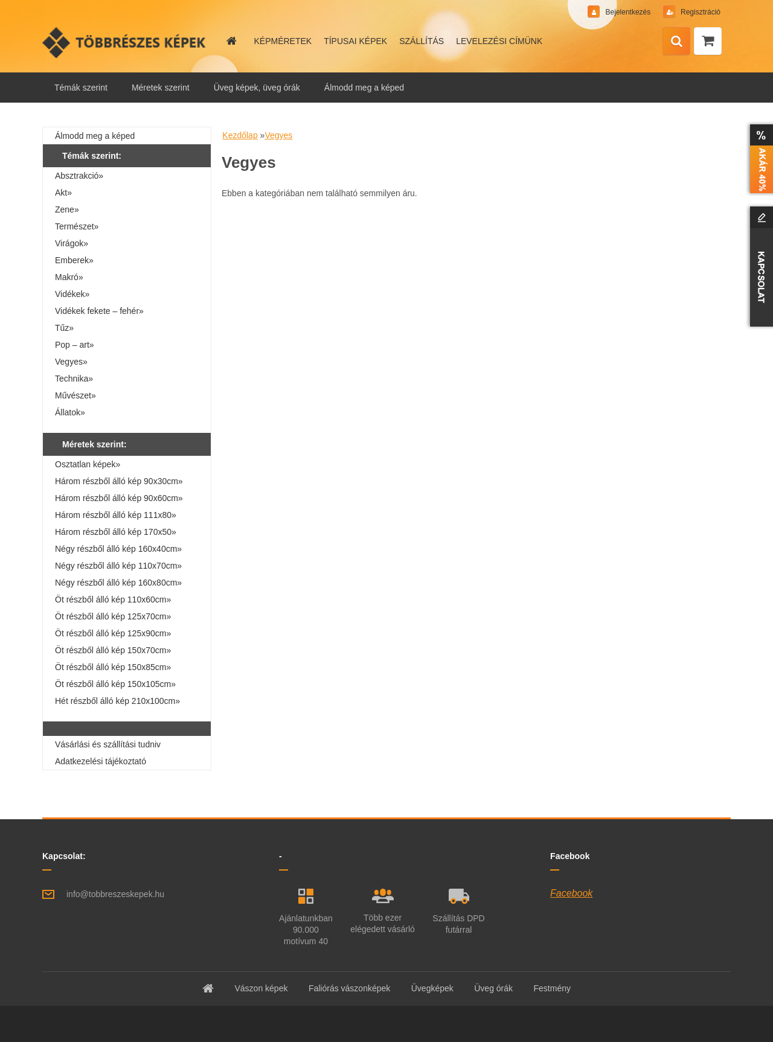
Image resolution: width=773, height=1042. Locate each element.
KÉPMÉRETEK (283, 41)
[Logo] (125, 42)
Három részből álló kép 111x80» (115, 515)
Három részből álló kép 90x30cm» (119, 481)
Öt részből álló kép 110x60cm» (113, 599)
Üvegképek (432, 988)
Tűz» (64, 328)
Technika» (74, 378)
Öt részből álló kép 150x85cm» (113, 667)
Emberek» (74, 260)
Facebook (571, 893)
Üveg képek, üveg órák (257, 87)
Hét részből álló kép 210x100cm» (117, 701)
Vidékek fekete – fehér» (99, 311)
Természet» (76, 226)
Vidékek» (72, 294)
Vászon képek (260, 988)
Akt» (63, 192)
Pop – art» (74, 345)
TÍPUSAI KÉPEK (355, 41)
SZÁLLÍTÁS (421, 41)
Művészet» (75, 395)
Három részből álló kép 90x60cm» (119, 498)
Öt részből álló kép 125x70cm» (113, 616)
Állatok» (70, 412)
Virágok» (71, 243)
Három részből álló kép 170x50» (115, 532)
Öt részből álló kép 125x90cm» (113, 633)
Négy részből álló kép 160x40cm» (118, 549)
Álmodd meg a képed (364, 87)
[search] (676, 42)
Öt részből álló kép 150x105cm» (115, 684)
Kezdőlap (239, 135)
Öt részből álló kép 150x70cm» (113, 650)
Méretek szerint (161, 87)
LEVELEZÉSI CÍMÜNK (499, 41)
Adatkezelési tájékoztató (100, 761)
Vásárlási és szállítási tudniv (108, 744)
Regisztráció (699, 12)
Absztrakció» (79, 176)
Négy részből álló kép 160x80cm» (118, 582)
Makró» (69, 277)
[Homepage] (231, 41)
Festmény (552, 988)
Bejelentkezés (627, 12)
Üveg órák (493, 988)
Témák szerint (80, 87)
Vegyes (278, 135)
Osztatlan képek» (87, 464)
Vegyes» (71, 361)
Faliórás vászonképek (349, 988)
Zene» (67, 209)
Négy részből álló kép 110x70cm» (118, 566)
